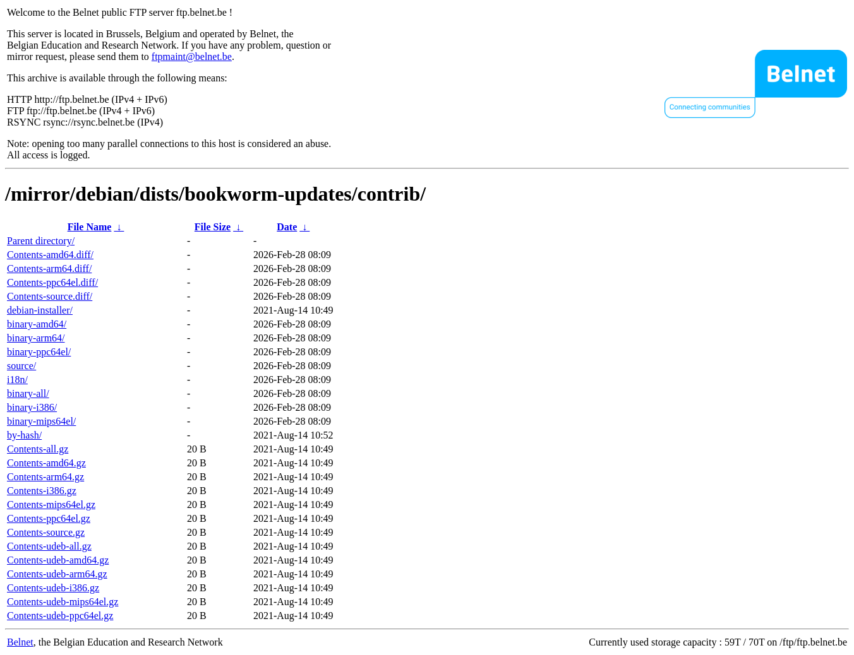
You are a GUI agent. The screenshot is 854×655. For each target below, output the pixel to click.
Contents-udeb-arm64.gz (57, 574)
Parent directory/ (41, 240)
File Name (90, 226)
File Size (213, 226)
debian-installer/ (40, 310)
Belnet (20, 642)
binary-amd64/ (36, 324)
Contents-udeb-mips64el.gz (62, 601)
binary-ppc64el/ (39, 351)
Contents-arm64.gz (45, 476)
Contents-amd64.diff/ (50, 254)
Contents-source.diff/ (49, 296)
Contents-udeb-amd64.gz (58, 560)
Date (287, 226)
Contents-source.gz (46, 532)
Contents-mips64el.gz (51, 504)
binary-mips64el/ (41, 421)
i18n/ (17, 379)
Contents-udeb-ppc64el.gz (60, 615)
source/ (21, 365)
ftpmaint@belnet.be (192, 56)
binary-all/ (28, 393)
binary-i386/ (32, 407)
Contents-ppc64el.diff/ (52, 282)
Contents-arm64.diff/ (49, 268)
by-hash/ (24, 435)
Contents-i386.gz (41, 490)
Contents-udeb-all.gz (49, 546)
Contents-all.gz (37, 449)
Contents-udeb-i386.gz (53, 587)
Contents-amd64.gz (46, 462)
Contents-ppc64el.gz (48, 518)
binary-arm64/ (36, 338)
